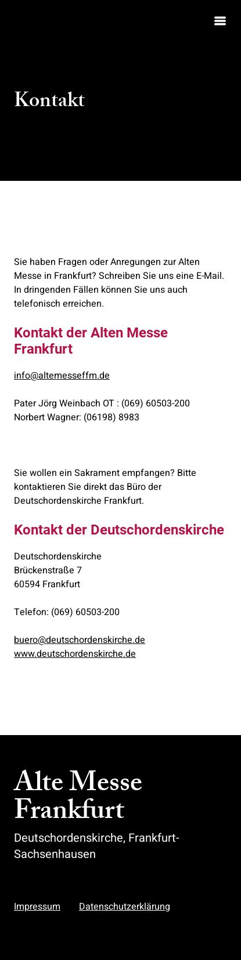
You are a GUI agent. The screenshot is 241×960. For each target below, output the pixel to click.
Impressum (37, 907)
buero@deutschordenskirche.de (79, 640)
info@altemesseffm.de (62, 376)
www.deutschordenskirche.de (75, 654)
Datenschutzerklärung (124, 907)
